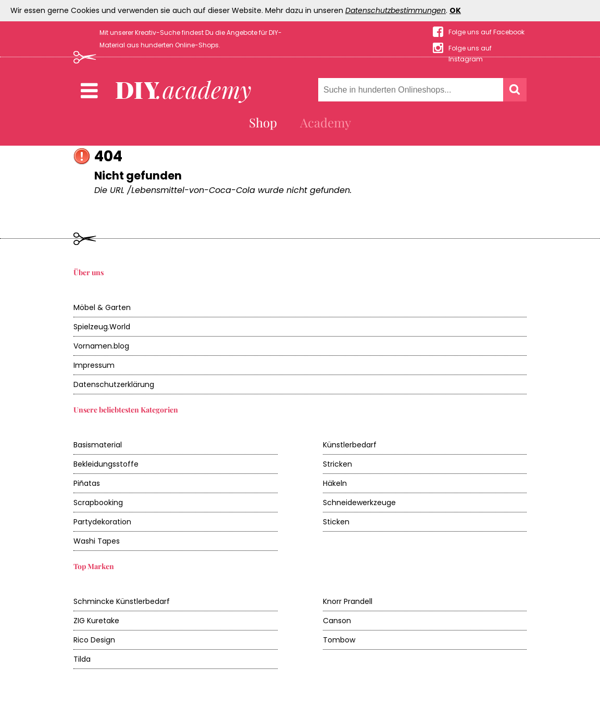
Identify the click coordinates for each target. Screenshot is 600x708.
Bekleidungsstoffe (106, 464)
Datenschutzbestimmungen (395, 10)
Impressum (94, 365)
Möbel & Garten (102, 307)
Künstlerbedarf (350, 445)
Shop (263, 122)
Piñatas (86, 483)
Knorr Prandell (347, 601)
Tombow (339, 640)
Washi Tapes (96, 541)
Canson (337, 620)
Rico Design (94, 640)
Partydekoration (102, 522)
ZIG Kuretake (96, 620)
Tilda (82, 659)
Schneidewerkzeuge (359, 502)
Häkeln (335, 483)
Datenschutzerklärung (113, 384)
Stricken (337, 464)
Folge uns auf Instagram (470, 49)
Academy (325, 122)
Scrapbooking (98, 502)
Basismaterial (97, 445)
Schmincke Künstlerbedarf (121, 601)
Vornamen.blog (101, 346)
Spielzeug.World (101, 326)
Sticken (336, 522)
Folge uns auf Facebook (486, 32)
